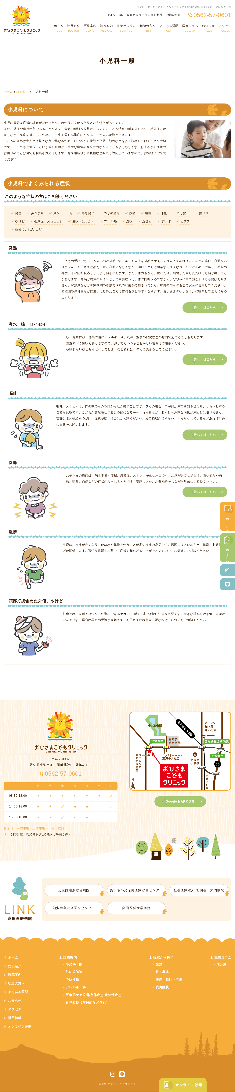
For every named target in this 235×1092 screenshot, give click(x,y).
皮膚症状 (162, 987)
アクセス (225, 28)
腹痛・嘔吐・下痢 (169, 980)
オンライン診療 (182, 1085)
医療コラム (190, 28)
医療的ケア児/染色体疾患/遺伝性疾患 (94, 995)
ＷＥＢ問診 (227, 548)
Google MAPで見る (180, 801)
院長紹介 (73, 28)
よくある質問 (169, 28)
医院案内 (90, 28)
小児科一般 (74, 965)
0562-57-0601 (63, 774)
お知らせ (208, 28)
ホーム (58, 28)
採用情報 (14, 1018)
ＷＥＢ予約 (227, 516)
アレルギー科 (76, 987)
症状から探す (126, 28)
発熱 (159, 965)
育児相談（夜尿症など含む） (87, 1003)
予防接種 (72, 980)
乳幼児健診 (74, 972)
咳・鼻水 (162, 972)
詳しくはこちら (204, 307)
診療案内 (106, 28)
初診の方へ (148, 28)
